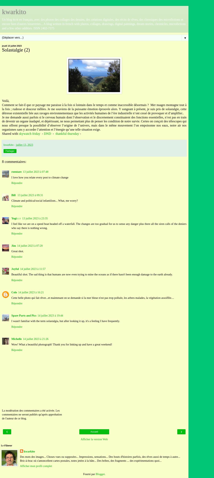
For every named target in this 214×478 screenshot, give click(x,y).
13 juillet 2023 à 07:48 (35, 171)
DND (47, 134)
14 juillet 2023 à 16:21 (31, 292)
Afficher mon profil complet (36, 466)
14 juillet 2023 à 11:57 (33, 268)
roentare (16, 171)
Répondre (16, 183)
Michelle (16, 339)
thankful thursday (67, 134)
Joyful (15, 268)
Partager (10, 151)
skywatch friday (29, 134)
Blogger (100, 474)
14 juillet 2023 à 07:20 (30, 245)
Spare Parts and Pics (23, 315)
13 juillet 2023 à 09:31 (30, 195)
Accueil (94, 431)
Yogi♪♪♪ (16, 218)
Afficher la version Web (94, 439)
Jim (13, 245)
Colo (14, 292)
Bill (13, 195)
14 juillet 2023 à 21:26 (35, 339)
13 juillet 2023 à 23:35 (35, 218)
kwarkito (14, 11)
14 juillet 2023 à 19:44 (50, 315)
